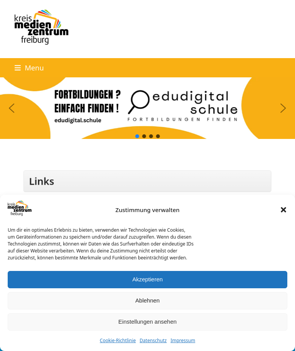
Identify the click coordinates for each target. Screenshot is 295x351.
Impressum (183, 340)
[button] (283, 210)
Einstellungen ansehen (147, 321)
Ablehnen (147, 300)
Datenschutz (153, 340)
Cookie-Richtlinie (118, 340)
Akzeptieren (147, 279)
